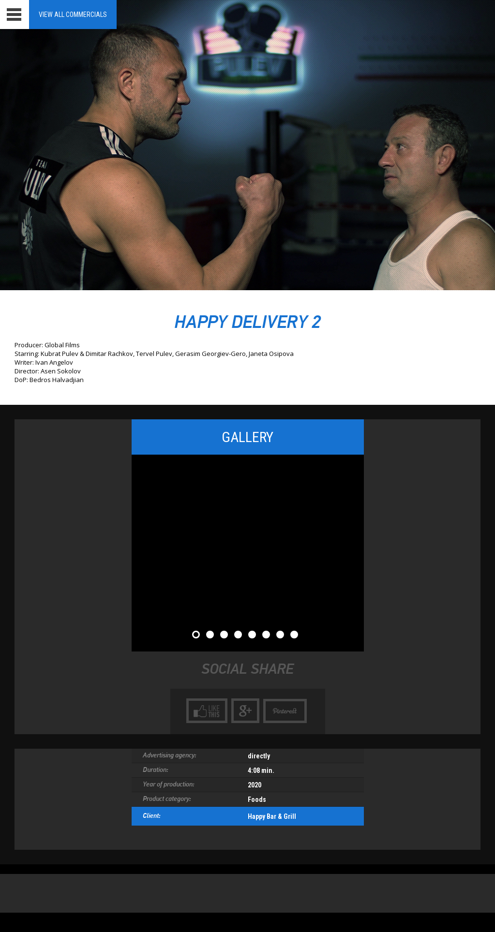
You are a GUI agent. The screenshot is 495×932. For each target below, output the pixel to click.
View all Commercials (73, 14)
